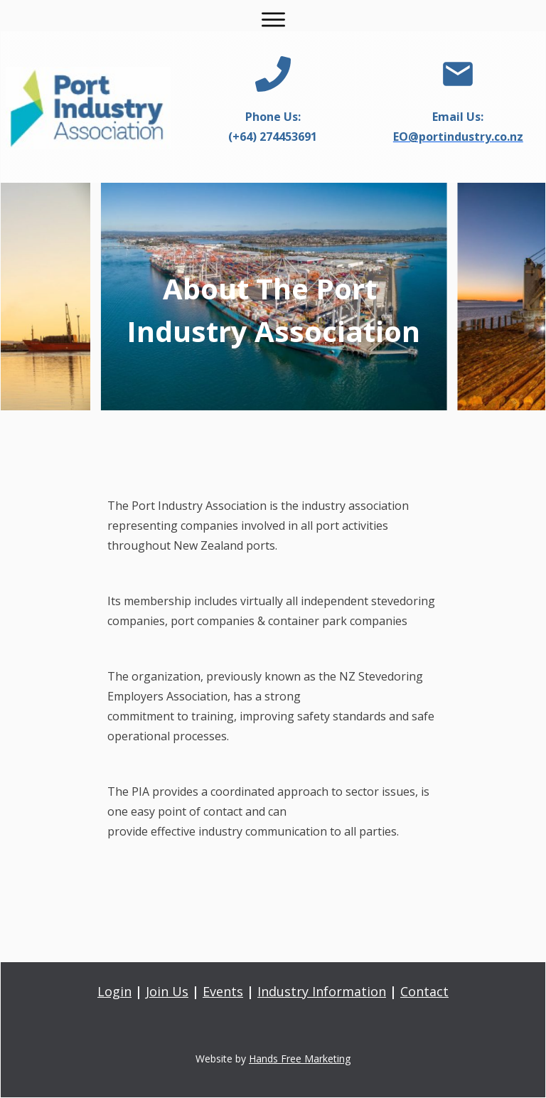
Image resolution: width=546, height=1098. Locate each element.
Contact (424, 991)
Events (223, 991)
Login (114, 991)
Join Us (167, 991)
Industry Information (321, 991)
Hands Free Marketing (299, 1058)
